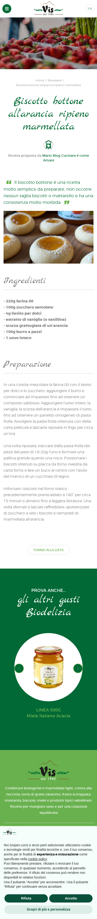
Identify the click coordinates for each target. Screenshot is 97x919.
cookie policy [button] (37, 859)
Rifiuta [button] (26, 898)
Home (39, 80)
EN (90, 8)
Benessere (55, 80)
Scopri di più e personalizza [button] (48, 909)
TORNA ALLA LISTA (48, 550)
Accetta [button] (71, 898)
